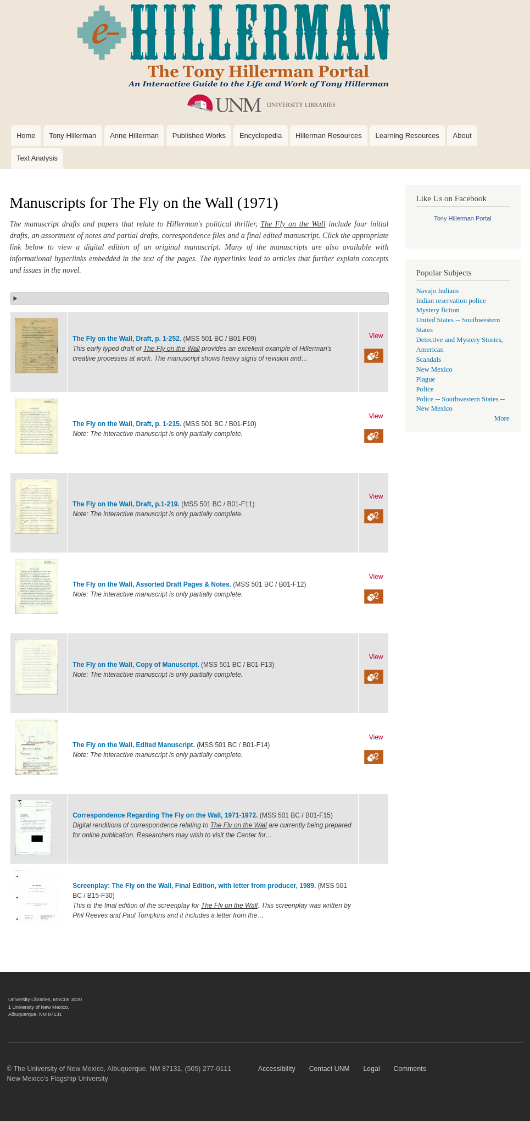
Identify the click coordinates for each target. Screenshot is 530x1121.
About (462, 135)
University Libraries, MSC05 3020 (45, 999)
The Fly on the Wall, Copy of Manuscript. (136, 665)
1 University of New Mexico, (38, 1007)
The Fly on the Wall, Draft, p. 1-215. (126, 424)
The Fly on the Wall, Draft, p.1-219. (126, 504)
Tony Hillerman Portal (463, 218)
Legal (371, 1069)
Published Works (199, 135)
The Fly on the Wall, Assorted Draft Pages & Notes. (152, 584)
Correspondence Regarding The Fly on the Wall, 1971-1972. (165, 815)
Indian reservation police (451, 301)
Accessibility (276, 1069)
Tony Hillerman (72, 135)
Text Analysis (37, 158)
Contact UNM (329, 1069)
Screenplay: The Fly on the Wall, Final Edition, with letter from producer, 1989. (194, 886)
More (502, 418)
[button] (199, 298)
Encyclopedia (260, 135)
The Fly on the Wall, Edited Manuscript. (134, 745)
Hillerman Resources (328, 135)
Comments (410, 1069)
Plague (426, 379)
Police (425, 389)
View (376, 336)
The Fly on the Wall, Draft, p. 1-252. (126, 339)
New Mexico (434, 369)
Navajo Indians (437, 291)
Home (26, 135)
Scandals (428, 359)
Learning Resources (407, 135)
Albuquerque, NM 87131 (35, 1014)
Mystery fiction (438, 310)
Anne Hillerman (134, 135)
